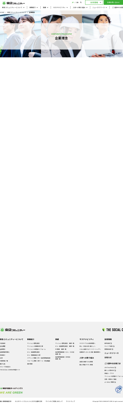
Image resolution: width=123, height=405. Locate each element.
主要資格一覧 (4, 361)
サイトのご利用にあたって (54, 401)
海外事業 (29, 364)
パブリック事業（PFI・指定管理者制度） (39, 358)
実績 (44, 7)
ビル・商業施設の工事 (33, 355)
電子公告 (2, 364)
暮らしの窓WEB (109, 370)
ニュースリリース (98, 7)
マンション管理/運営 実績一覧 (64, 343)
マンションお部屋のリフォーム (36, 349)
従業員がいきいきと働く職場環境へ (90, 352)
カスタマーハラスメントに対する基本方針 (28, 401)
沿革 (1, 358)
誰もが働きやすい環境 (86, 365)
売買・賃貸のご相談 (110, 379)
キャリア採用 (108, 346)
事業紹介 (32, 7)
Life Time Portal (109, 367)
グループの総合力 (5, 367)
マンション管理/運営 (33, 343)
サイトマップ (70, 401)
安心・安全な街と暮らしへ (87, 346)
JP (73, 2)
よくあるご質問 (109, 382)
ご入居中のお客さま (113, 363)
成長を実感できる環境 (86, 362)
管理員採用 (108, 349)
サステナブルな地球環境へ (87, 343)
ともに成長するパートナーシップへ (90, 349)
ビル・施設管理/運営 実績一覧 (64, 346)
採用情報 (108, 339)
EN (77, 2)
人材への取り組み (79, 7)
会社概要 (2, 346)
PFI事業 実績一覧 (60, 349)
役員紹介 (2, 355)
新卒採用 (107, 343)
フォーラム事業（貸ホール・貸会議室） (39, 361)
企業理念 (2, 349)
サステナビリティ (59, 7)
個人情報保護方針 (6, 401)
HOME (2, 12)
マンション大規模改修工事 (35, 346)
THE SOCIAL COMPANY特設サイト (10, 370)
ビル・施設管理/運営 (33, 352)
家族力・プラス (109, 373)
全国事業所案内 (4, 352)
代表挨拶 (2, 343)
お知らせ (108, 357)
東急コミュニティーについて (12, 7)
